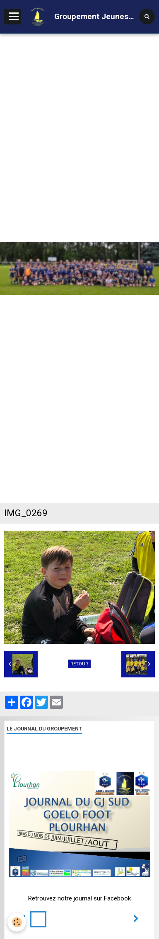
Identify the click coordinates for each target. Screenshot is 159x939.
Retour (79, 664)
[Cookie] (16, 922)
